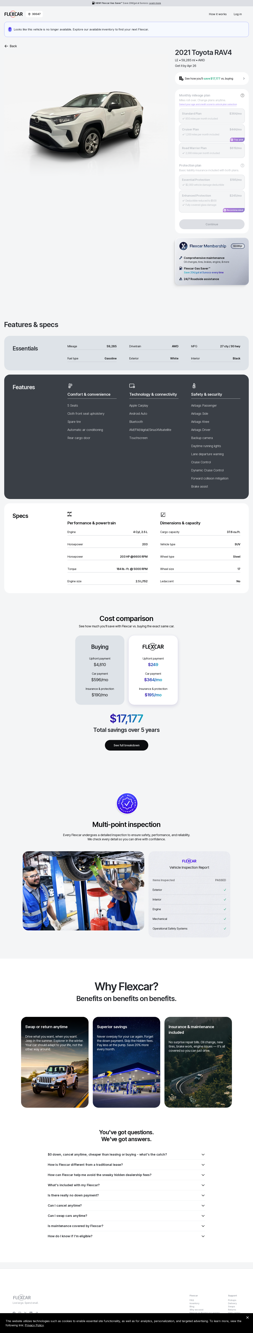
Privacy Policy (34, 1325)
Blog (192, 1306)
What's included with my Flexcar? (126, 1185)
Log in (238, 14)
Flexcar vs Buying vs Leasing (205, 1313)
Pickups (232, 1300)
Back (10, 46)
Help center (234, 1313)
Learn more (155, 3)
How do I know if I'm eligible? (126, 1236)
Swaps (231, 1306)
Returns (232, 1309)
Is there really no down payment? (126, 1195)
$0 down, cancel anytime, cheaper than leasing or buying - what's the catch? (126, 1154)
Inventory (194, 1303)
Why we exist (196, 1309)
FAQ (192, 1300)
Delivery (232, 1303)
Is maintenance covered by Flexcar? (126, 1226)
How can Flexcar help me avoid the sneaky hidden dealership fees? (126, 1175)
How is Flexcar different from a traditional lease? (126, 1165)
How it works (218, 14)
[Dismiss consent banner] (247, 1317)
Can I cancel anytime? (126, 1205)
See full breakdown (127, 745)
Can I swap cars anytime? (126, 1216)
